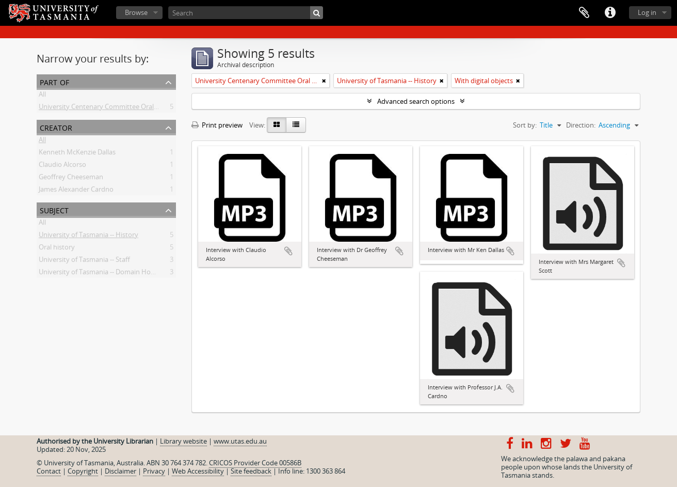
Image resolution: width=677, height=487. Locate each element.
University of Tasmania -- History (88, 236)
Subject (54, 209)
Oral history (57, 249)
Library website (183, 441)
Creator (56, 127)
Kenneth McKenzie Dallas (77, 154)
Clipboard (584, 13)
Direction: (580, 125)
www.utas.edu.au (240, 441)
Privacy (154, 471)
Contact (49, 471)
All (42, 96)
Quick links (610, 13)
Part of (54, 81)
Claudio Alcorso (62, 166)
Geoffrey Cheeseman (71, 178)
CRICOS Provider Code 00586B (255, 462)
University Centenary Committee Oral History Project (120, 108)
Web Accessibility (198, 471)
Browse (136, 12)
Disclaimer (120, 471)
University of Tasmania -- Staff (84, 261)
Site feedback (251, 471)
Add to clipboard (288, 251)
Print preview (217, 125)
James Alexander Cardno (76, 191)
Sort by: (525, 125)
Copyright (83, 471)
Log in (647, 12)
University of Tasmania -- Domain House (100, 273)
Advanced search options (416, 101)
